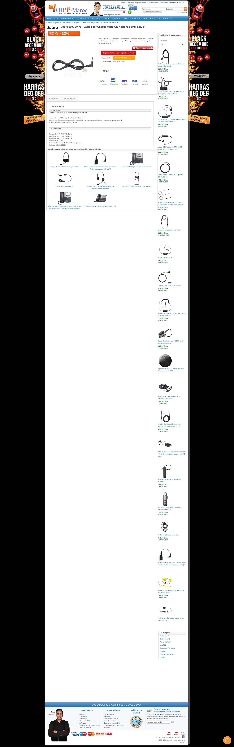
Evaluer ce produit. (119, 61)
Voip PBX (94, 18)
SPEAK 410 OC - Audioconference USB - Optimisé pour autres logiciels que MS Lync (171, 454)
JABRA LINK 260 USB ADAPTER (169, 230)
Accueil (48, 23)
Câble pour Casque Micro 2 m (168, 535)
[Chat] (227, 740)
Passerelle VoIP (81, 18)
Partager (104, 84)
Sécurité (165, 18)
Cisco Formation (109, 714)
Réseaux (135, 18)
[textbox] (153, 9)
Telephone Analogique (150, 18)
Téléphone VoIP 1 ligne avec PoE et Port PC (100, 206)
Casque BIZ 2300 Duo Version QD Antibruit (64, 167)
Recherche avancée (152, 11)
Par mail (135, 84)
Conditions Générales (111, 718)
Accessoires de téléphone (71, 23)
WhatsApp (114, 84)
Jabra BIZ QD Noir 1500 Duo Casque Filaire (136, 186)
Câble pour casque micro (64, 186)
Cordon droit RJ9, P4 (165, 258)
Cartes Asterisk (65, 18)
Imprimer (145, 84)
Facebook (124, 84)
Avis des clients (69, 99)
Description (53, 99)
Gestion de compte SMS (112, 723)
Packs (125, 18)
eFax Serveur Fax (110, 721)
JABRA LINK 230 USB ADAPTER (169, 285)
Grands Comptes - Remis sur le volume (114, 726)
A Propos (107, 716)
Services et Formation (110, 18)
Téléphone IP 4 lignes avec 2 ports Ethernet (136, 167)
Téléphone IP (50, 18)
